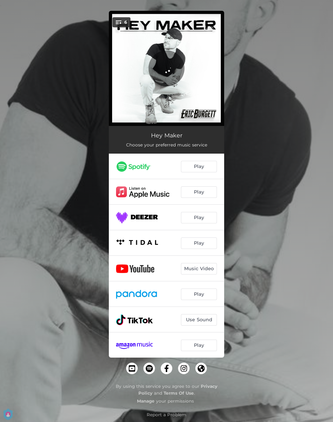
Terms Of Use (179, 393)
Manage (146, 401)
